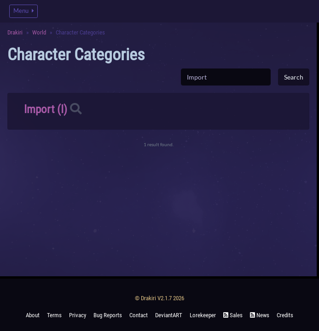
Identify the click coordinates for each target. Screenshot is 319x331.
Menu (23, 10)
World (39, 32)
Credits (285, 315)
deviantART (168, 315)
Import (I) (45, 109)
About (33, 315)
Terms (54, 315)
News (259, 315)
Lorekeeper (203, 315)
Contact (138, 315)
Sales (233, 315)
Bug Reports (107, 315)
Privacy (77, 315)
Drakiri (15, 32)
